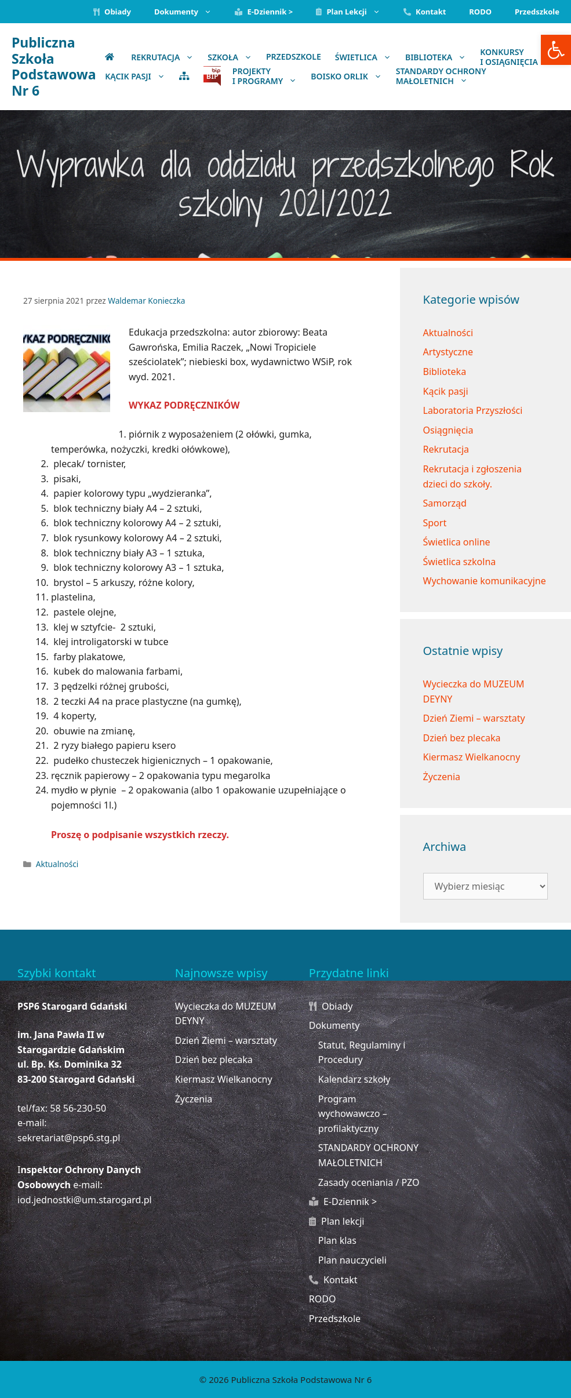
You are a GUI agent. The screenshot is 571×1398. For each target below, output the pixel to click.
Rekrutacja (166, 56)
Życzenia (442, 776)
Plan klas (337, 1240)
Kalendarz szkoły (354, 1079)
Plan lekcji (354, 11)
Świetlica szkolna (459, 561)
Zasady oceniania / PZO (369, 1182)
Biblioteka (439, 56)
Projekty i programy (268, 76)
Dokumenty (188, 11)
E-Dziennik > (264, 11)
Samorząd (445, 503)
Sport (435, 522)
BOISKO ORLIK (349, 76)
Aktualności (57, 863)
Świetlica (366, 56)
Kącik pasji (445, 391)
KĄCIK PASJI (138, 76)
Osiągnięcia (448, 430)
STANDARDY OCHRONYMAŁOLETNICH (441, 76)
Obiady (112, 11)
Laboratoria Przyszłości (473, 410)
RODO (480, 11)
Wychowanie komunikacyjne (484, 580)
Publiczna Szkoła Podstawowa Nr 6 (54, 66)
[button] (556, 50)
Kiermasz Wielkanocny (472, 757)
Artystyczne (448, 351)
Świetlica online (456, 542)
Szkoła (233, 56)
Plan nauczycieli (352, 1260)
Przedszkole (537, 11)
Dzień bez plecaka (462, 737)
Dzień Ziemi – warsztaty (474, 718)
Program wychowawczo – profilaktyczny (352, 1114)
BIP (212, 76)
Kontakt (424, 11)
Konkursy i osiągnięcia (519, 57)
